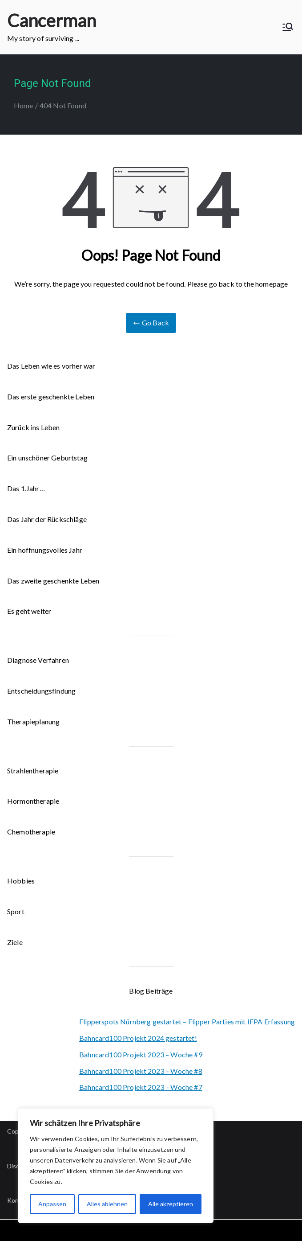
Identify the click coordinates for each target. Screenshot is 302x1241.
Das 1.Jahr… (26, 488)
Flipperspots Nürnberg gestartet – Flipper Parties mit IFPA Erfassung (187, 1021)
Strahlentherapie (33, 770)
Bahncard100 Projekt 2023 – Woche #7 (140, 1087)
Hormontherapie (33, 801)
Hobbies (21, 880)
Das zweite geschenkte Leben (53, 580)
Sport (15, 911)
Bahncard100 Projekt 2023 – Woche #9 (140, 1054)
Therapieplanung (33, 721)
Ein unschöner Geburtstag (47, 457)
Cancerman (51, 20)
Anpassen (52, 1204)
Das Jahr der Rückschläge (47, 519)
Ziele (15, 942)
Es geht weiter (29, 611)
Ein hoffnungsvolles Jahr (44, 550)
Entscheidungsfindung (41, 690)
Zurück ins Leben (33, 427)
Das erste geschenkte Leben (50, 396)
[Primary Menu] (288, 27)
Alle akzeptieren (170, 1204)
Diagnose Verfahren (38, 660)
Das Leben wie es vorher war (51, 366)
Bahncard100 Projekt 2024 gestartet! (138, 1038)
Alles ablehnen (107, 1204)
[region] (115, 1165)
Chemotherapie (31, 831)
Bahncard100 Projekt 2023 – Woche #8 (140, 1071)
